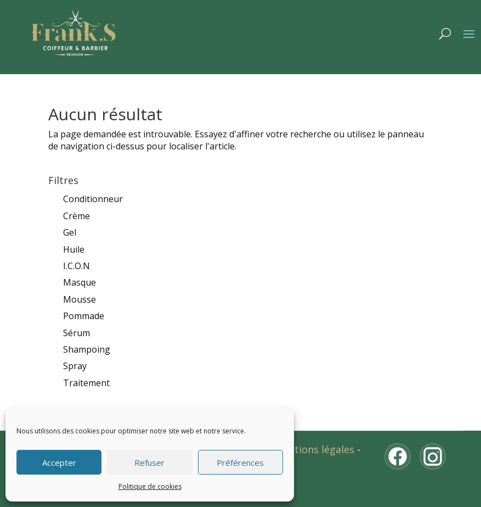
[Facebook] (397, 456)
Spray (75, 366)
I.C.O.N (76, 266)
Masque (79, 282)
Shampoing (86, 349)
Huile (73, 249)
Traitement (86, 383)
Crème (76, 216)
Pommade (83, 316)
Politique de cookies (150, 486)
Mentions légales (314, 449)
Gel (69, 232)
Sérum (76, 333)
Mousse (79, 299)
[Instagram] (433, 456)
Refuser (149, 462)
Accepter (59, 462)
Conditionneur (93, 199)
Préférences (240, 462)
